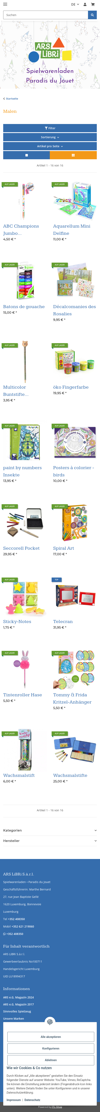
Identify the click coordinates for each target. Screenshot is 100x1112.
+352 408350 (16, 919)
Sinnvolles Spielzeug (17, 1011)
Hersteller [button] (11, 841)
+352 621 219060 (23, 926)
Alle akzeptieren (51, 1036)
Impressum (14, 1100)
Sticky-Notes (17, 621)
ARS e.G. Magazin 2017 (18, 1004)
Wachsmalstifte (70, 775)
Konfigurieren (50, 1048)
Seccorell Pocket (21, 548)
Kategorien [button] (12, 830)
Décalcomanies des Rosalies (74, 310)
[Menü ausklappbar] (5, 2)
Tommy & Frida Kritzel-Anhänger (72, 698)
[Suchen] (92, 15)
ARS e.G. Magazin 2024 (18, 997)
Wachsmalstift (19, 775)
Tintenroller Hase (22, 695)
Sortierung (48, 137)
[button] (85, 4)
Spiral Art (63, 548)
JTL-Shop (57, 1107)
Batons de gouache (24, 307)
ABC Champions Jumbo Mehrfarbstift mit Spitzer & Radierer (23, 230)
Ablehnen (51, 1060)
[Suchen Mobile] (45, 15)
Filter (50, 128)
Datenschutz (32, 1100)
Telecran (63, 621)
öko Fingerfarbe (71, 387)
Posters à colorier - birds (73, 471)
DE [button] (73, 4)
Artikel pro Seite (48, 146)
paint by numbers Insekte (22, 471)
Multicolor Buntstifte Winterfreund (18, 391)
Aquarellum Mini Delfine (71, 229)
